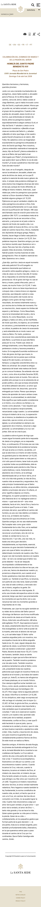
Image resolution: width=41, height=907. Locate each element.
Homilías (5, 14)
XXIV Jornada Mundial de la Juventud (20, 73)
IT (27, 45)
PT (31, 45)
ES (19, 45)
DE (10, 45)
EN (14, 45)
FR (23, 45)
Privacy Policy (20, 901)
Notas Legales (20, 895)
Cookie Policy (20, 898)
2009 (11, 14)
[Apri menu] (38, 5)
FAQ (20, 891)
